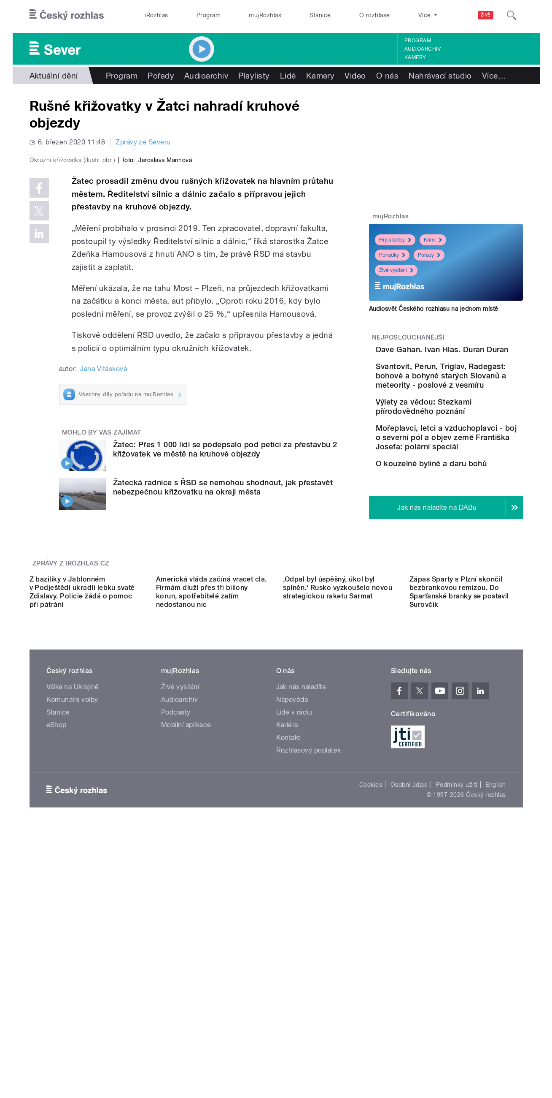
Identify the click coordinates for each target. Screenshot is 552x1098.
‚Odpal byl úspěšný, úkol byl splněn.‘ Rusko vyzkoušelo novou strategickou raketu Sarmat (338, 819)
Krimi (433, 240)
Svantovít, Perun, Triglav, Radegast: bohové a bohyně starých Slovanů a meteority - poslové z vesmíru (470, 406)
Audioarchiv (422, 49)
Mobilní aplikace (186, 957)
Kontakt (288, 970)
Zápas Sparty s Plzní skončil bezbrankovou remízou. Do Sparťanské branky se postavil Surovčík (459, 824)
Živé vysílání (396, 270)
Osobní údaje (409, 1017)
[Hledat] (511, 15)
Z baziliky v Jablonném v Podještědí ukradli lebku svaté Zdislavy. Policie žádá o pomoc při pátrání (82, 824)
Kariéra (287, 957)
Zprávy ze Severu (143, 142)
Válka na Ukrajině (72, 919)
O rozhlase (374, 15)
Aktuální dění (54, 75)
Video (355, 75)
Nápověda (292, 932)
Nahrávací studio (440, 75)
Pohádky (392, 255)
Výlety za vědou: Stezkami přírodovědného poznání (471, 446)
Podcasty (176, 944)
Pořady (161, 75)
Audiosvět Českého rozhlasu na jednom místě (433, 308)
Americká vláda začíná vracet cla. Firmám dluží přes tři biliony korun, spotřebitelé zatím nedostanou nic (211, 824)
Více (494, 75)
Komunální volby (72, 932)
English (495, 1017)
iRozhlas (156, 15)
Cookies (370, 1017)
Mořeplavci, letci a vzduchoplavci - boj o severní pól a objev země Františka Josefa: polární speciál (472, 499)
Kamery (415, 57)
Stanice (320, 15)
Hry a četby (395, 240)
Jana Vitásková (103, 548)
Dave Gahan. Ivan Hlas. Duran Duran (465, 354)
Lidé (288, 75)
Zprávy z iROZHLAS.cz (70, 720)
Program (209, 15)
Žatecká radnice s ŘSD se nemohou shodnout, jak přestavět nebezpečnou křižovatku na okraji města (223, 667)
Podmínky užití (456, 1017)
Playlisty (253, 75)
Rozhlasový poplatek (308, 982)
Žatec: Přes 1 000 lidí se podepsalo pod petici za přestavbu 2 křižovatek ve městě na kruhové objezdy (225, 628)
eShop (56, 957)
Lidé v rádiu (294, 944)
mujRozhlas (265, 15)
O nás (387, 75)
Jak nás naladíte (301, 919)
